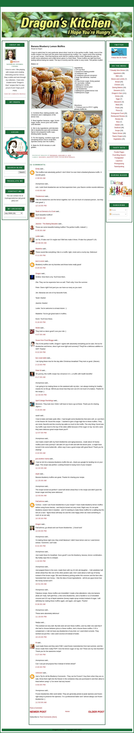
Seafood (117, 127)
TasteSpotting (119, 166)
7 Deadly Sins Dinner (117, 70)
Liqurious (119, 161)
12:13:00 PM (41, 206)
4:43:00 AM (40, 190)
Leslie (38, 236)
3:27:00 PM (41, 655)
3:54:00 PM (41, 685)
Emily (37, 169)
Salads (117, 125)
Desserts (42, 157)
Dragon (16, 61)
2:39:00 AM (40, 178)
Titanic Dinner (117, 133)
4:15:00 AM (40, 410)
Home (12, 14)
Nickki (38, 328)
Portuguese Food (117, 113)
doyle (37, 474)
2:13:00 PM (41, 365)
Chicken (117, 85)
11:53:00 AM (41, 702)
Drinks (117, 96)
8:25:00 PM (41, 268)
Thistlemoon (40, 196)
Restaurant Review (118, 116)
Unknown (39, 673)
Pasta (117, 108)
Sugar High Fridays (67, 157)
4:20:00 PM (41, 667)
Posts (113, 210)
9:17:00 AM (40, 377)
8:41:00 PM (41, 546)
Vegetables (117, 139)
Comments (115, 214)
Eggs (118, 99)
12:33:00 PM (41, 395)
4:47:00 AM (40, 334)
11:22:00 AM (41, 468)
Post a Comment (36, 708)
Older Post (96, 711)
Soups (117, 130)
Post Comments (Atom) (48, 717)
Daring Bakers (117, 87)
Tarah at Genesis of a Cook (45, 211)
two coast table (41, 358)
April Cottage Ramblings (44, 400)
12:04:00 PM (41, 531)
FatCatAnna (40, 501)
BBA (117, 76)
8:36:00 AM (40, 604)
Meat (117, 105)
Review (117, 119)
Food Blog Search (119, 155)
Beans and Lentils (117, 79)
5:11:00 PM (41, 255)
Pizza (118, 110)
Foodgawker (119, 158)
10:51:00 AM (41, 584)
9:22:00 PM (41, 352)
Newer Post (38, 711)
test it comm (40, 261)
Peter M (38, 370)
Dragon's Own (52, 157)
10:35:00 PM (41, 518)
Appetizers (117, 73)
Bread (117, 82)
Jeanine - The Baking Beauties (47, 224)
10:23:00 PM (41, 637)
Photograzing (119, 163)
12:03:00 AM (41, 496)
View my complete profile (15, 94)
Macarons (117, 102)
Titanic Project (117, 136)
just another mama (42, 459)
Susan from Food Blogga (45, 340)
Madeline (39, 249)
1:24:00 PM (41, 561)
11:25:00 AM (41, 481)
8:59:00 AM (40, 218)
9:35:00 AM (40, 230)
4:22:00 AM (40, 453)
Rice (117, 122)
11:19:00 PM (41, 617)
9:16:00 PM (41, 322)
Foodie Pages (119, 152)
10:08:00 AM (41, 243)
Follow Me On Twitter (119, 58)
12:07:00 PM (41, 433)
